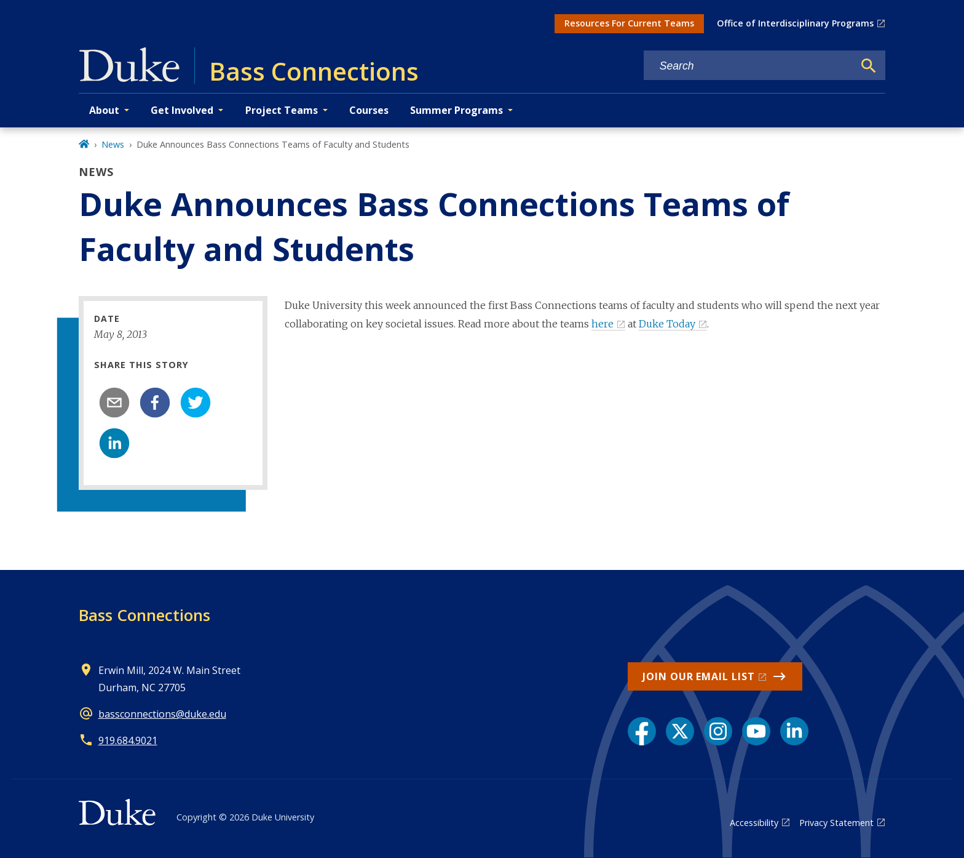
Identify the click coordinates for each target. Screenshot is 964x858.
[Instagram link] (718, 731)
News (112, 144)
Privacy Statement (836, 822)
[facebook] (155, 402)
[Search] (869, 65)
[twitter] (195, 402)
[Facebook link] (642, 731)
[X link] (680, 731)
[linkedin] (114, 443)
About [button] (104, 110)
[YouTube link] (756, 731)
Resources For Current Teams (629, 23)
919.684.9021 (127, 740)
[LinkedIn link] (794, 731)
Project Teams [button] (281, 110)
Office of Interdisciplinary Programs (795, 23)
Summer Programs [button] (456, 110)
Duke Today (667, 324)
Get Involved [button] (182, 110)
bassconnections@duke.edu (162, 714)
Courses (369, 110)
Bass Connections (144, 615)
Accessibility (754, 822)
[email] (114, 402)
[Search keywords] (748, 66)
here (602, 324)
